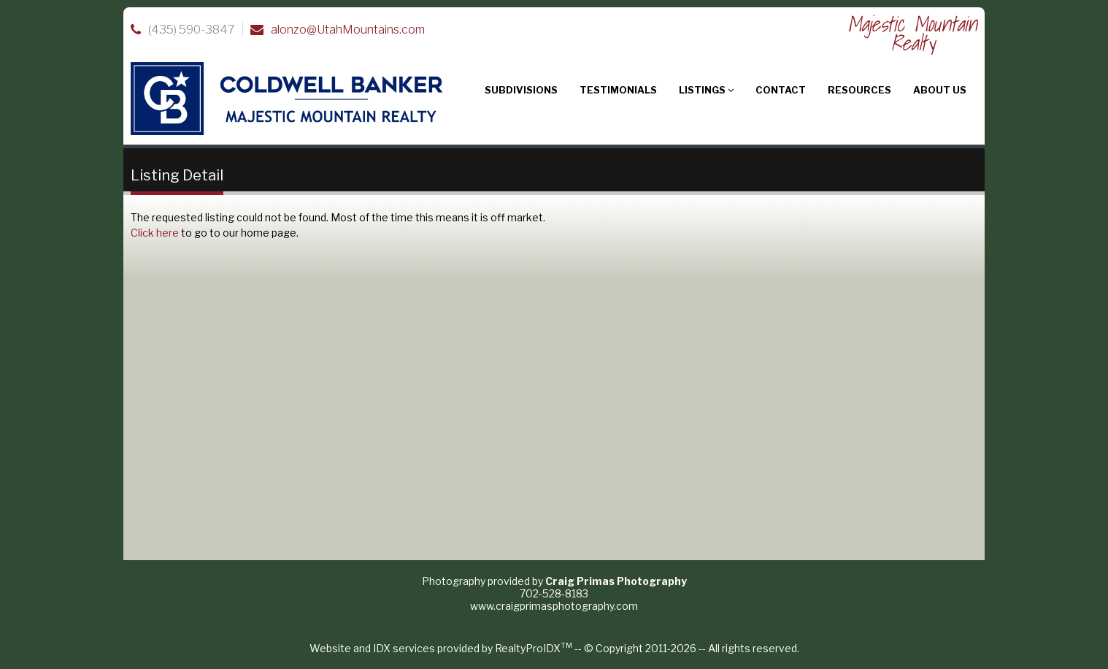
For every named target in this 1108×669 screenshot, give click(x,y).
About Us (939, 90)
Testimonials (618, 90)
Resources (859, 90)
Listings (706, 90)
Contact (780, 90)
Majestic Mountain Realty (912, 33)
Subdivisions (521, 90)
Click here (155, 232)
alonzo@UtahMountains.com (348, 30)
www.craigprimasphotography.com (554, 606)
